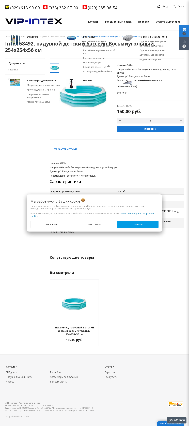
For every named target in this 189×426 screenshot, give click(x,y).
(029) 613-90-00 (25, 7)
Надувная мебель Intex (19, 376)
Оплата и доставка (168, 21)
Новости (143, 21)
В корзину (150, 128)
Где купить (14, 79)
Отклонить (51, 224)
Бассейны (55, 372)
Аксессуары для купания (64, 376)
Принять (138, 224)
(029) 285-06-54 (102, 7)
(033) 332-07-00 (63, 7)
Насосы (10, 381)
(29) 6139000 (177, 420)
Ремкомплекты (58, 381)
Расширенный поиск (118, 21)
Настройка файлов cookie (17, 416)
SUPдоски (11, 372)
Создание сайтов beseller (170, 423)
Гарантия (13, 69)
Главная (9, 36)
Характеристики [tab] (65, 149)
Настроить (94, 224)
